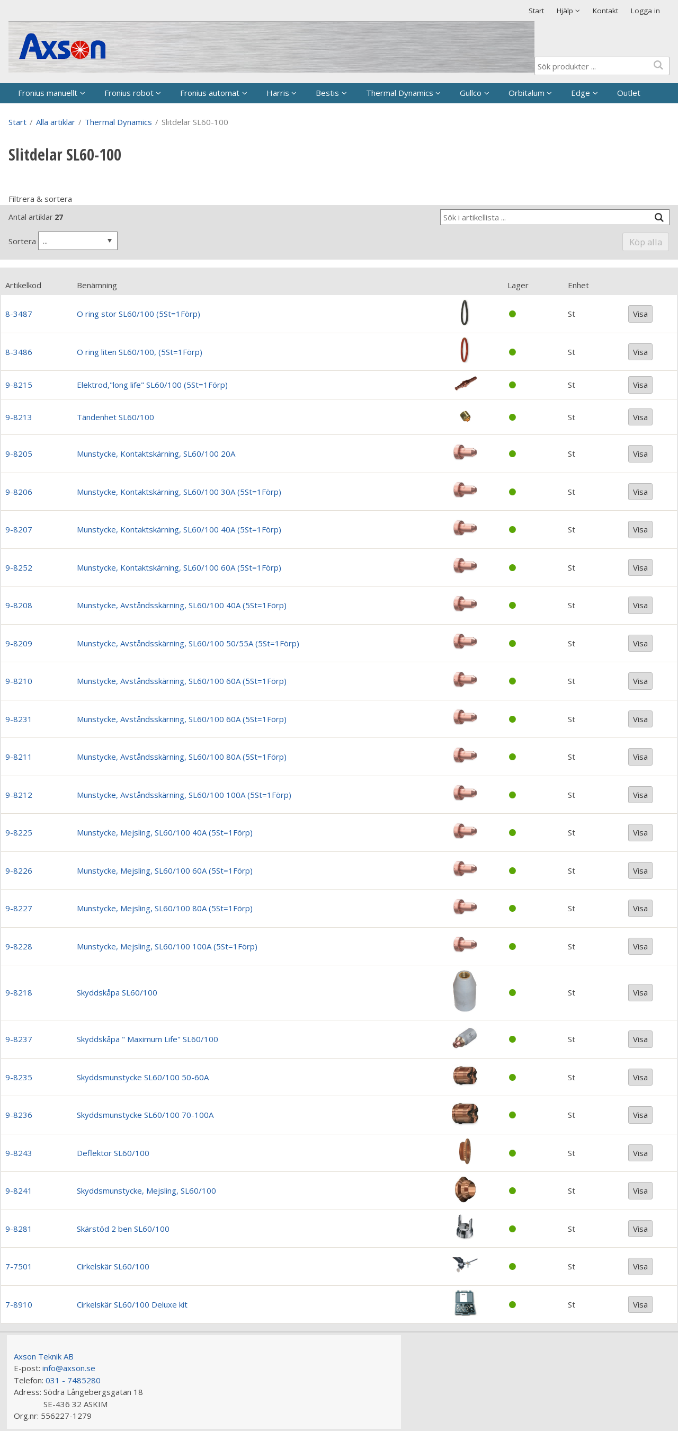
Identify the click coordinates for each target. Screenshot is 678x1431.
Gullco (470, 92)
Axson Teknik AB (44, 1356)
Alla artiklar (55, 122)
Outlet (628, 92)
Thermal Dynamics (399, 92)
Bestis (327, 92)
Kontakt (605, 10)
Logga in (645, 10)
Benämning (97, 285)
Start (536, 10)
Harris (277, 92)
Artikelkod (23, 285)
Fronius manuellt (47, 92)
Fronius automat (209, 92)
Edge (580, 92)
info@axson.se (68, 1368)
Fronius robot (129, 92)
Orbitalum (526, 92)
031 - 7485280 (73, 1380)
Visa (640, 313)
